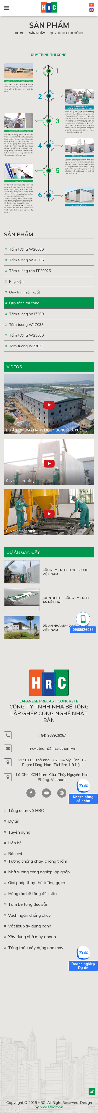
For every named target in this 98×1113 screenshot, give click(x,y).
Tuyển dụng (17, 832)
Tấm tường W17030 (24, 314)
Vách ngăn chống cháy (27, 915)
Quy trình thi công (22, 303)
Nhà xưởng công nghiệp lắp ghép (37, 871)
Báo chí (13, 853)
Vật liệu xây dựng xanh (27, 926)
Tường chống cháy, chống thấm (35, 861)
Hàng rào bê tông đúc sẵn (30, 893)
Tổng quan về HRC (24, 810)
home (19, 33)
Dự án (11, 821)
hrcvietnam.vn (51, 1107)
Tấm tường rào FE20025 (28, 270)
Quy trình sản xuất (22, 292)
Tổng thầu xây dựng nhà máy (34, 947)
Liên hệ (13, 842)
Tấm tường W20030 (24, 249)
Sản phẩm (49, 25)
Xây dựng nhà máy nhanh (30, 936)
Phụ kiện (14, 281)
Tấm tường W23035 (24, 346)
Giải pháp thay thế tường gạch (34, 882)
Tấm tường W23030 (24, 335)
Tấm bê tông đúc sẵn (26, 904)
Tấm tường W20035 (24, 260)
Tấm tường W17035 (24, 324)
